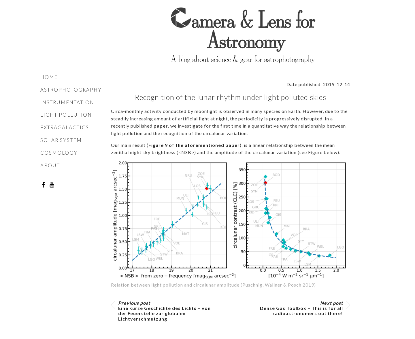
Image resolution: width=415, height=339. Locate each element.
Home (49, 77)
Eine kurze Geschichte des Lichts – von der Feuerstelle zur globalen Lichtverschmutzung (164, 310)
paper (161, 125)
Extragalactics (64, 127)
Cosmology (59, 153)
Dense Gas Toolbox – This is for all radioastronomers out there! (301, 308)
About (50, 165)
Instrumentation (67, 102)
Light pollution (66, 115)
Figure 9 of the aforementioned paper (194, 145)
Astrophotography (71, 90)
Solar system (61, 140)
